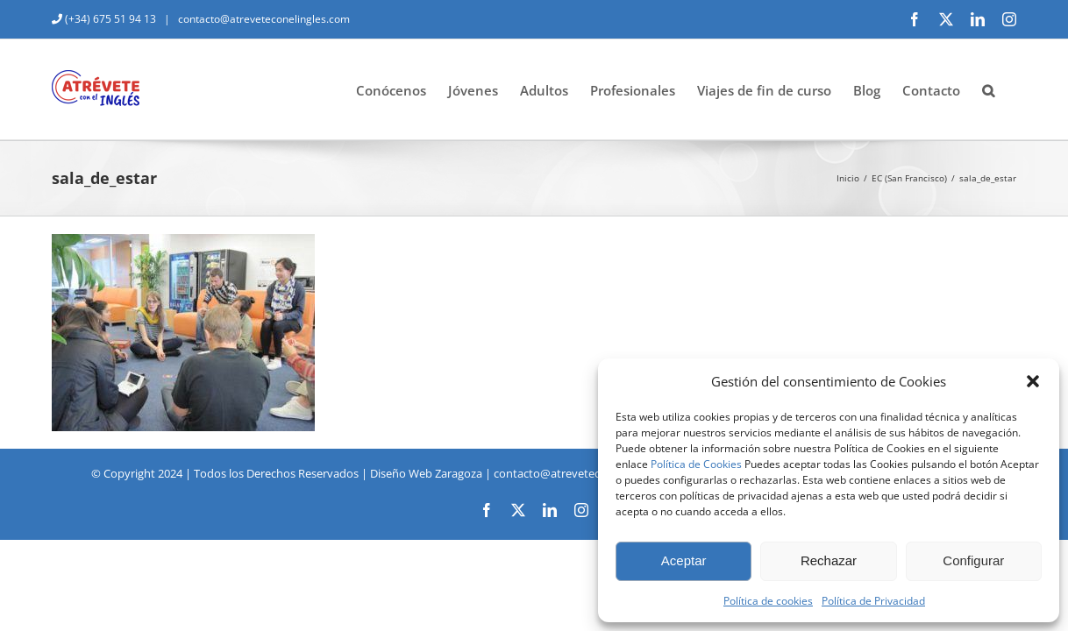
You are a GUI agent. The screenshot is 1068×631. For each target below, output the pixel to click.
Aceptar (684, 560)
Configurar (973, 560)
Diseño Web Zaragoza (426, 473)
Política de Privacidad (873, 600)
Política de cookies (768, 600)
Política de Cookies (696, 464)
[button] (1033, 381)
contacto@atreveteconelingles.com (262, 18)
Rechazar (829, 560)
